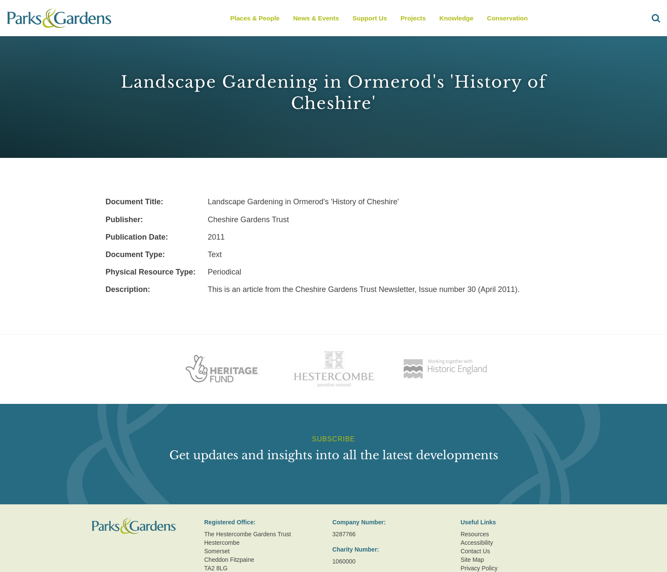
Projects (413, 18)
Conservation (507, 18)
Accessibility (477, 542)
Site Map (472, 559)
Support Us (370, 18)
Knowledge (456, 18)
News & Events (316, 18)
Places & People (254, 18)
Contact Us (475, 551)
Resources (475, 534)
